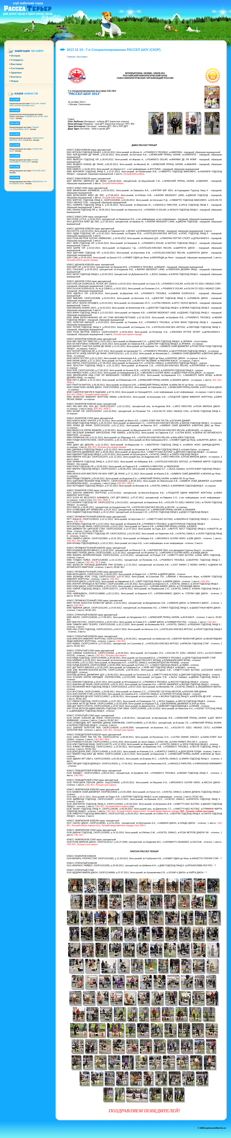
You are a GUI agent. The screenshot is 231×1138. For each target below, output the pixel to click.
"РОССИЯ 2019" (38, 171)
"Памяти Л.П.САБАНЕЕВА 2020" (24, 128)
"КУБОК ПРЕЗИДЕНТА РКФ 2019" (23, 161)
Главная (71, 56)
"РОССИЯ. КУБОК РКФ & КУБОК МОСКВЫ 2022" (27, 105)
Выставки (82, 56)
